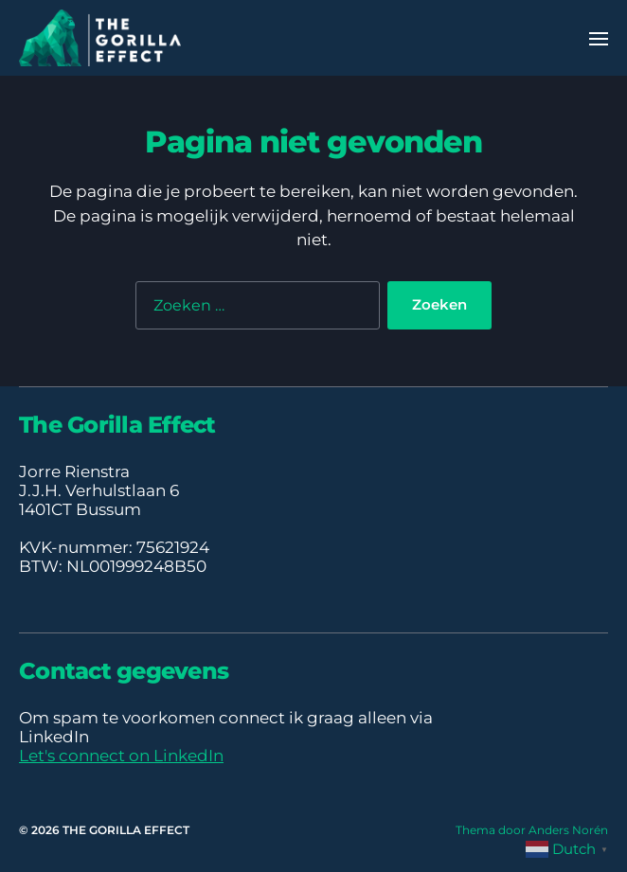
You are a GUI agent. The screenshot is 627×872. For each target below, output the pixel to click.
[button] (599, 38)
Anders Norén (568, 830)
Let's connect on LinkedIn (121, 755)
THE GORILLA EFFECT (126, 830)
